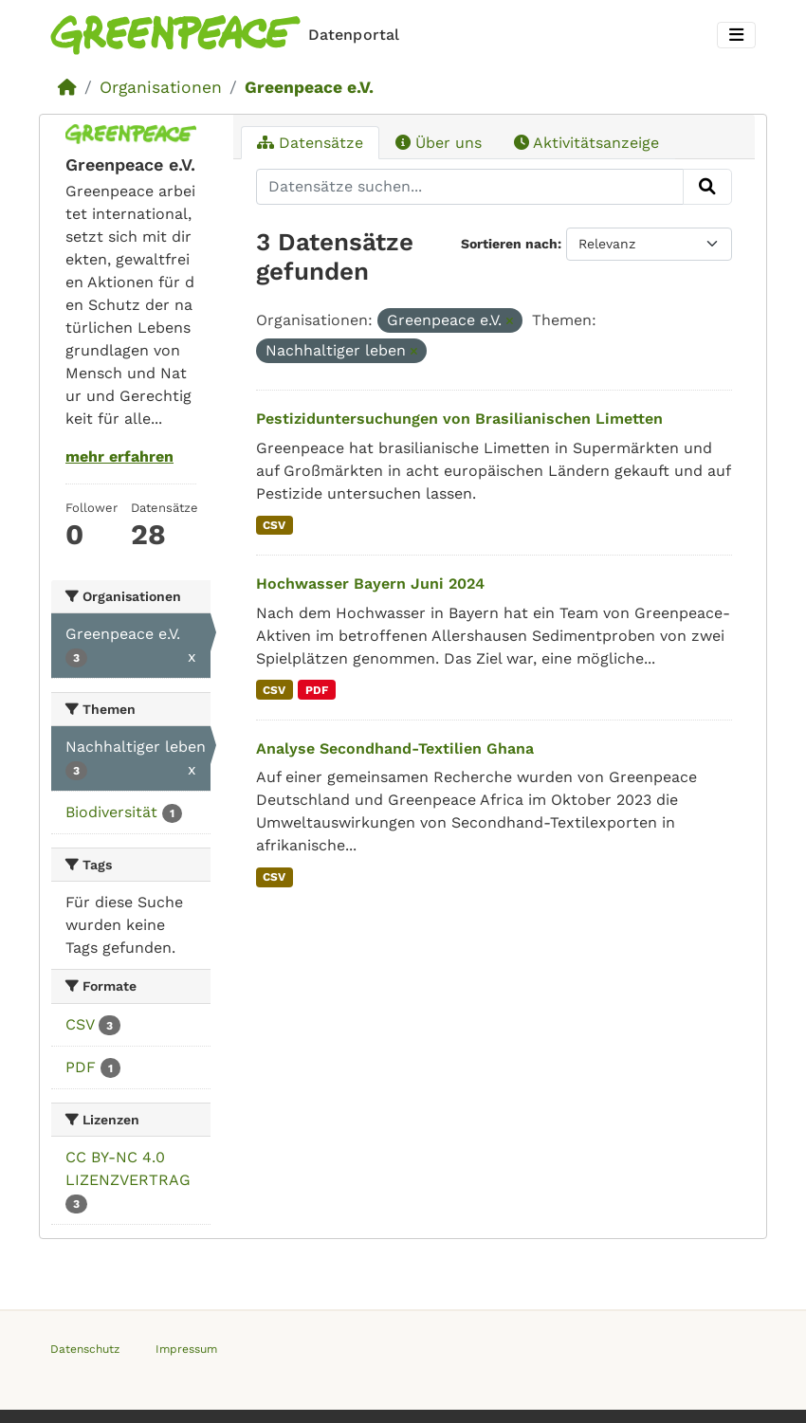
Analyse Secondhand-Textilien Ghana (395, 748)
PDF (316, 690)
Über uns (438, 143)
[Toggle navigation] (736, 35)
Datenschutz (84, 1349)
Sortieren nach (509, 243)
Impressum (186, 1349)
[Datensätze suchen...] (470, 187)
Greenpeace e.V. (309, 87)
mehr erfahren (119, 456)
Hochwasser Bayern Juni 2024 (370, 584)
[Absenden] (707, 187)
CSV (274, 525)
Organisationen (161, 87)
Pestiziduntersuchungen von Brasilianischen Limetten (459, 419)
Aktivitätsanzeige (586, 143)
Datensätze (310, 143)
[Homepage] (228, 35)
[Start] (67, 87)
